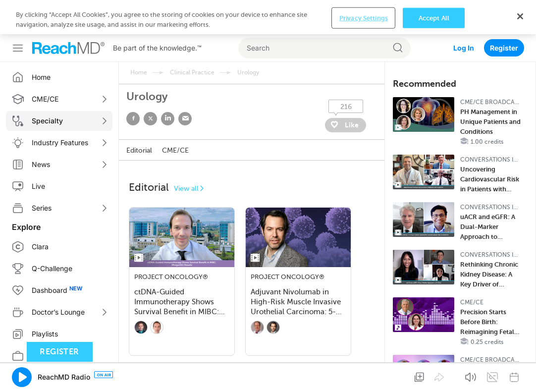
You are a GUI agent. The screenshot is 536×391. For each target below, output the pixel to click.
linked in (167, 118)
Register (504, 48)
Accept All (434, 17)
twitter (150, 118)
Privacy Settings (363, 17)
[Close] (520, 16)
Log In (463, 48)
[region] (268, 17)
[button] (22, 377)
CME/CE (175, 150)
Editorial (139, 150)
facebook (133, 118)
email (185, 118)
